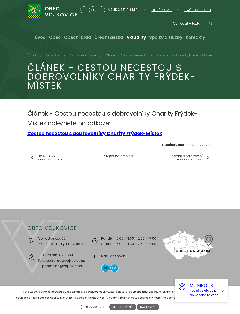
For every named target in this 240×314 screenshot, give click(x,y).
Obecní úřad (77, 37)
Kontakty (195, 37)
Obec (55, 37)
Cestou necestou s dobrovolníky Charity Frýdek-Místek (94, 133)
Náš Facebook (113, 256)
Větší (83, 9)
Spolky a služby (165, 37)
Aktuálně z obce (82, 55)
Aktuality (136, 37)
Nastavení (148, 307)
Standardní (92, 9)
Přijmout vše (94, 307)
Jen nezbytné (122, 307)
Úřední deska (109, 37)
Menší (101, 9)
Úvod (40, 37)
